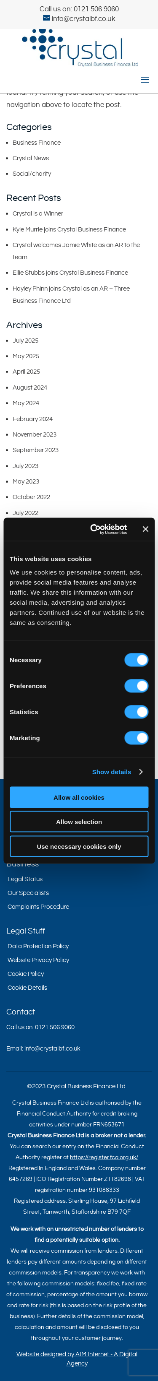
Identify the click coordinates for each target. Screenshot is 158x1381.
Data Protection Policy (38, 946)
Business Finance (37, 143)
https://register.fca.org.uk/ (104, 1157)
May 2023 (26, 482)
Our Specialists (28, 893)
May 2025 (26, 356)
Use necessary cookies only (79, 846)
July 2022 (25, 513)
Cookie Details (27, 988)
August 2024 (30, 388)
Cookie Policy (26, 974)
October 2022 (31, 497)
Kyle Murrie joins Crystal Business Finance (69, 229)
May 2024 (26, 403)
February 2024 (33, 419)
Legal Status (25, 879)
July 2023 (25, 466)
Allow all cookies (79, 797)
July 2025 (25, 341)
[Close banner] (145, 529)
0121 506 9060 (96, 9)
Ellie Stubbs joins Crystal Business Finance (70, 273)
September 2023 (36, 450)
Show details (111, 771)
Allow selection (79, 821)
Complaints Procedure (38, 907)
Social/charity (32, 174)
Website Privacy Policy (38, 960)
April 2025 (26, 372)
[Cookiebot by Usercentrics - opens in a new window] (94, 529)
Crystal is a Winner (38, 214)
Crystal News (31, 158)
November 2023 (34, 435)
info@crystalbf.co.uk (52, 1049)
